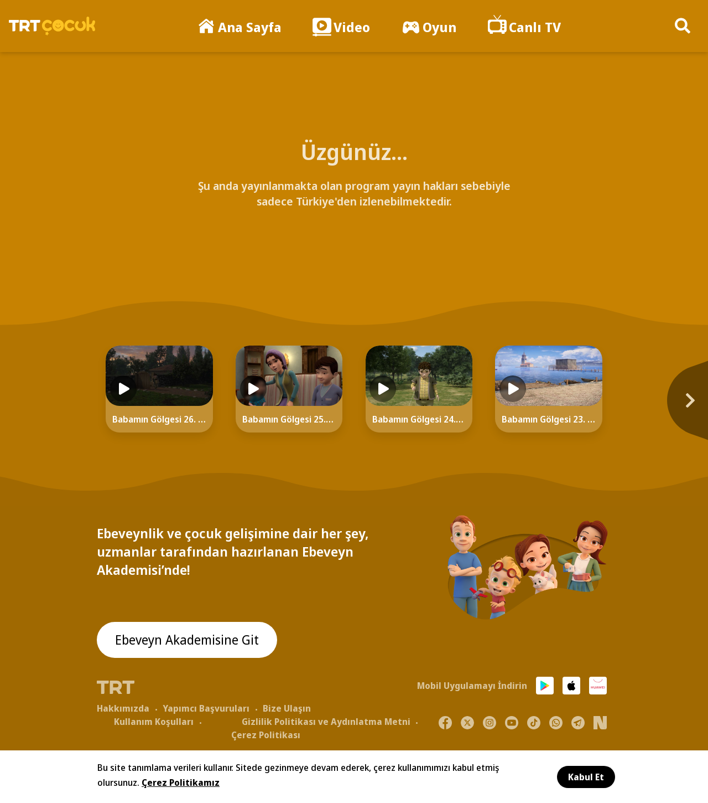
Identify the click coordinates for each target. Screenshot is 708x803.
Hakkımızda (123, 708)
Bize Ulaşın (287, 708)
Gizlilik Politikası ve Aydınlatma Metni (326, 722)
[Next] (639, 405)
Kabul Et (586, 777)
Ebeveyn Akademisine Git (189, 640)
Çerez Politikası (265, 735)
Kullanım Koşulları (154, 722)
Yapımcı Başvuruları (206, 708)
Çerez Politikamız (181, 782)
